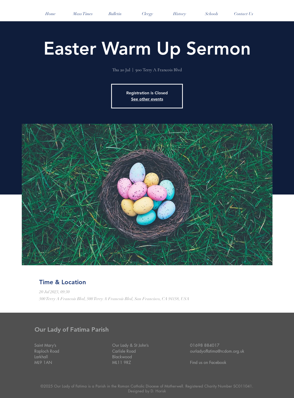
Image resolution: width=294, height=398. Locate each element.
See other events (147, 99)
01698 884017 (204, 345)
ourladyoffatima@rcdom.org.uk (217, 351)
